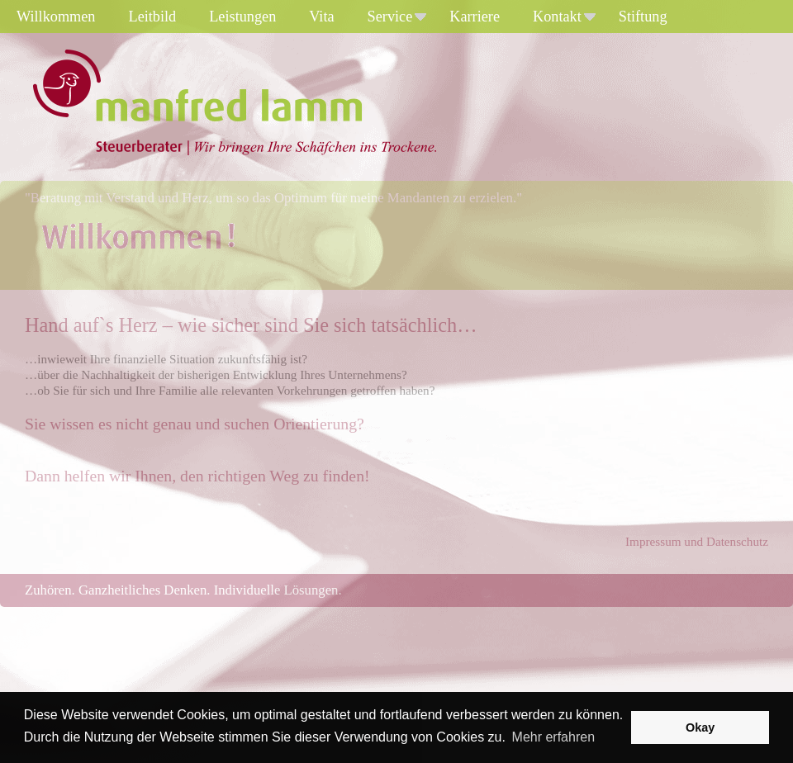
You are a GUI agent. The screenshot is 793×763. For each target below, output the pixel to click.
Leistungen (242, 16)
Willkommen (56, 16)
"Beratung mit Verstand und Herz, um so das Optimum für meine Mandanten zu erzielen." (273, 198)
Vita (321, 16)
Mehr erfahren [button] (554, 737)
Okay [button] (700, 727)
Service (397, 16)
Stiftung (643, 16)
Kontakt (564, 16)
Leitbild (153, 16)
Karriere (474, 16)
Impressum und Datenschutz (696, 541)
